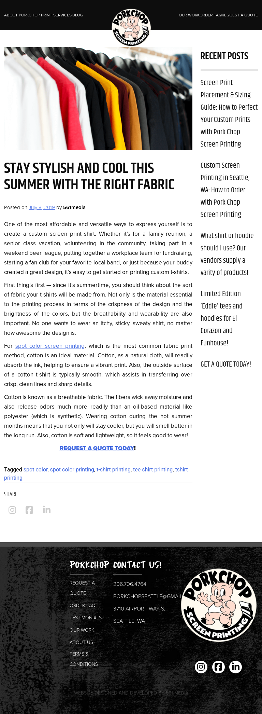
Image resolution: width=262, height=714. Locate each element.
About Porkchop (22, 15)
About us (81, 642)
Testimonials (86, 617)
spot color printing (72, 469)
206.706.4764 (129, 584)
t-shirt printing (114, 469)
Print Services (56, 15)
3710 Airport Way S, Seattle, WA (139, 614)
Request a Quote (240, 15)
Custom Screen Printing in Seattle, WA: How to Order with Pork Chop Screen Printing (225, 190)
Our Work (189, 15)
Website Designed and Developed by (131, 693)
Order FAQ (211, 15)
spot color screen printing (50, 346)
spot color (36, 469)
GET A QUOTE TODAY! (226, 364)
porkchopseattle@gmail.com (154, 596)
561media (74, 207)
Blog (77, 15)
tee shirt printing (153, 469)
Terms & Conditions (84, 658)
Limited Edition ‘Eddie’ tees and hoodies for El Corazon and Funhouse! (222, 318)
